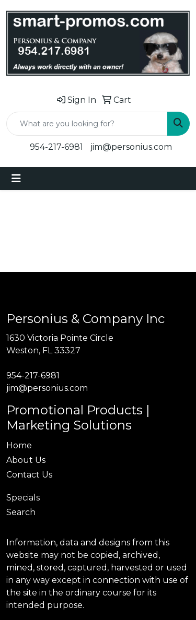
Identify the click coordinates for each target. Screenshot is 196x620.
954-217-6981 (56, 147)
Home (19, 445)
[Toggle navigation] (16, 178)
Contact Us (29, 475)
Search (21, 512)
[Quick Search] (87, 124)
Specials (23, 498)
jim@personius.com (131, 147)
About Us (25, 460)
